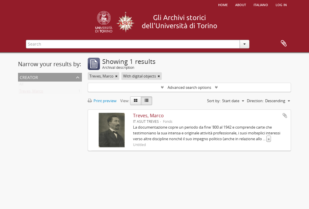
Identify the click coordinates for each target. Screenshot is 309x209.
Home (223, 4)
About (240, 4)
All (21, 85)
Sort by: (213, 100)
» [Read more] (269, 138)
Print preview (102, 100)
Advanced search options (189, 87)
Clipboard (283, 43)
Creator (29, 77)
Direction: (255, 100)
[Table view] (146, 100)
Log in (281, 4)
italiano (261, 4)
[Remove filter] (116, 76)
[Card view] (135, 100)
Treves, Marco (31, 92)
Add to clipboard (285, 115)
